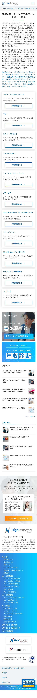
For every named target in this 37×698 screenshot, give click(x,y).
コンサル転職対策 (7, 576)
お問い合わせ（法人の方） (10, 628)
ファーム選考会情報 (10, 592)
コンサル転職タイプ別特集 (12, 581)
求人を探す (5, 557)
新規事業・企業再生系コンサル (16, 79)
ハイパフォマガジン (10, 603)
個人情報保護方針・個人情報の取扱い (13, 668)
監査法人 (18, 84)
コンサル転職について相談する (17, 518)
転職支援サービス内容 (10, 608)
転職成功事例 (8, 616)
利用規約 (4, 673)
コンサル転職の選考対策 (11, 584)
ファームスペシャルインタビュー (14, 597)
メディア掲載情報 (7, 631)
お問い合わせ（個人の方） (10, 625)
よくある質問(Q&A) (10, 622)
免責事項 (4, 677)
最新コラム (6, 366)
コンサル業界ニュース (10, 600)
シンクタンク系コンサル (11, 567)
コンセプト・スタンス (10, 611)
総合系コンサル (20, 72)
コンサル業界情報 (7, 595)
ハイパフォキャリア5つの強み (13, 613)
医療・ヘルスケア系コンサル (16, 86)
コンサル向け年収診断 (10, 586)
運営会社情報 (8, 619)
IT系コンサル (8, 565)
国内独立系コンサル (12, 74)
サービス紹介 (6, 606)
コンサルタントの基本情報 (12, 578)
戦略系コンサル (7, 72)
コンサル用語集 (8, 589)
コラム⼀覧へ (29, 416)
